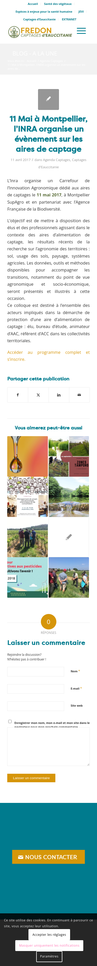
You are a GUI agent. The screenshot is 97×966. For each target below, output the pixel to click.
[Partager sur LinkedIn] (59, 394)
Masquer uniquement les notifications (49, 945)
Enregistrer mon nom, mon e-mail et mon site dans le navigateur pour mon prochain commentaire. (52, 725)
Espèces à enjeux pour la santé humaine (44, 11)
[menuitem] (33, 4)
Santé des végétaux (57, 4)
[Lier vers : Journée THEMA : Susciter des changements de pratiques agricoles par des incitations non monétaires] (69, 537)
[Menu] (81, 30)
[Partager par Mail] (79, 394)
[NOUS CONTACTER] (48, 857)
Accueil (33, 4)
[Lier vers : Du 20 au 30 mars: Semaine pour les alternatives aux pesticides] (27, 577)
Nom (75, 671)
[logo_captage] (40, 30)
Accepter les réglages (49, 934)
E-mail (76, 688)
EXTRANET (69, 19)
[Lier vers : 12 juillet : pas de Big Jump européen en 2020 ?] (69, 497)
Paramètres (49, 956)
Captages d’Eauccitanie (39, 19)
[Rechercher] (66, 30)
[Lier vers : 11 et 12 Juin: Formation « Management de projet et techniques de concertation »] (27, 497)
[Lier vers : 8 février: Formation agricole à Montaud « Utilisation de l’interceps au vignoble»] (69, 577)
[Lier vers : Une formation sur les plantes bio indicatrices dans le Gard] (27, 537)
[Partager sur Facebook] (18, 394)
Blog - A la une (34, 53)
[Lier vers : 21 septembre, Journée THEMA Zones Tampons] (69, 456)
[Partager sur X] (38, 394)
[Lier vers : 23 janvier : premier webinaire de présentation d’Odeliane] (27, 456)
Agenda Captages (56, 159)
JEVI (81, 11)
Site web (77, 705)
